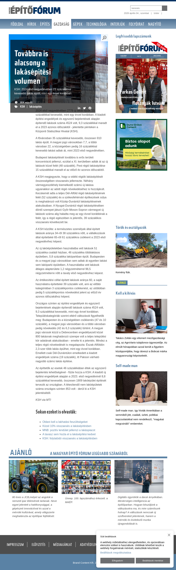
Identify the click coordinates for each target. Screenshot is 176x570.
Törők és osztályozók (131, 228)
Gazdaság (61, 25)
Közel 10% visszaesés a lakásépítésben (66, 426)
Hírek (31, 25)
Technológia (96, 25)
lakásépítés (35, 106)
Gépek (77, 25)
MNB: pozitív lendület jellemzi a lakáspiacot (68, 430)
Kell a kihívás (125, 294)
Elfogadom (117, 560)
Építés (45, 25)
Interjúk (117, 25)
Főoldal (17, 25)
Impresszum (15, 545)
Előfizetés (38, 545)
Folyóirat (136, 25)
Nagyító (154, 25)
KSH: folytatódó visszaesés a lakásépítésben (69, 438)
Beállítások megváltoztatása (115, 552)
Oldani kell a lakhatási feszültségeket (64, 421)
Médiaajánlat (62, 545)
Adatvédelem (89, 545)
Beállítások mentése (152, 560)
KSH (22, 106)
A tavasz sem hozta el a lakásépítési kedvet (69, 434)
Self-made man (127, 366)
